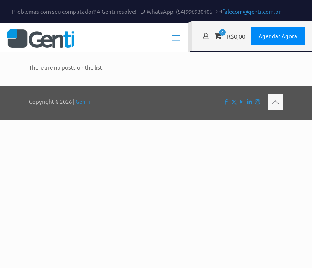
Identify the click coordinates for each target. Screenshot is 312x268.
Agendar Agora (277, 35)
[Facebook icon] (226, 101)
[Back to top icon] (275, 102)
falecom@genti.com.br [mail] (251, 11)
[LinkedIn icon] (250, 101)
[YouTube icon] (242, 101)
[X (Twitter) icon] (234, 101)
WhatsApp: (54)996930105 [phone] (179, 11)
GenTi (82, 101)
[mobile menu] (176, 37)
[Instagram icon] (257, 101)
